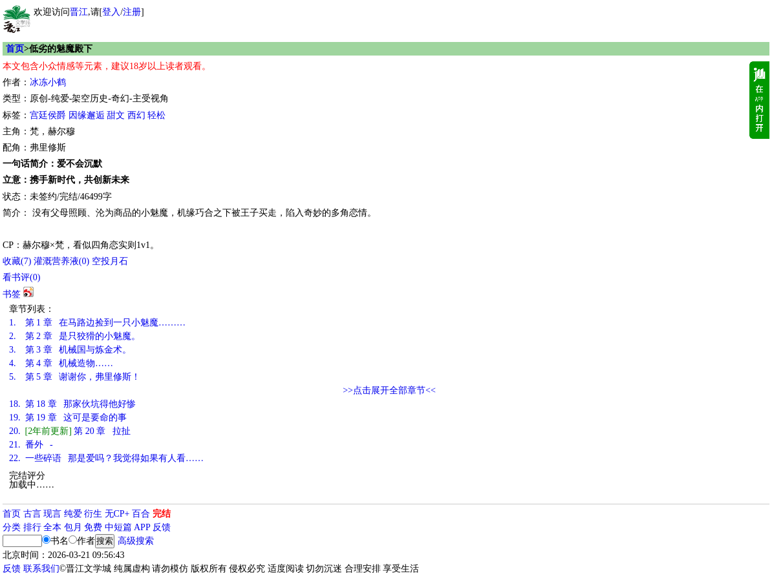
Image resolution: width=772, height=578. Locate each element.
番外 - (31, 444)
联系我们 (41, 568)
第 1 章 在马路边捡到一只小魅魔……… (97, 322)
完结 (162, 514)
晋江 (79, 12)
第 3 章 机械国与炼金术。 (70, 350)
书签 (12, 294)
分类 (12, 527)
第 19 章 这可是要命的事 (68, 417)
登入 (111, 12)
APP (142, 527)
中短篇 (118, 527)
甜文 (116, 115)
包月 (73, 527)
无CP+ (117, 514)
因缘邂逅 (87, 115)
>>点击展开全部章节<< (389, 390)
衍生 (93, 514)
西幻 (136, 115)
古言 (32, 514)
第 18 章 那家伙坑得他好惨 (72, 404)
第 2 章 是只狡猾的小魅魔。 (74, 336)
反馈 (162, 527)
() (17, 261)
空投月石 (110, 261)
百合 (141, 514)
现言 (52, 514)
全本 (52, 527)
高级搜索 (136, 541)
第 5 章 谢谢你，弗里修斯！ (74, 377)
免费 (93, 527)
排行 (32, 527)
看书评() (21, 277)
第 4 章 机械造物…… (61, 363)
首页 (15, 49)
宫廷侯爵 (48, 115)
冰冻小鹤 (48, 82)
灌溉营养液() (61, 261)
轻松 (156, 115)
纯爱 (73, 514)
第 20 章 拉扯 (70, 431)
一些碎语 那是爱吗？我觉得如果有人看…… (106, 458)
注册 (132, 12)
